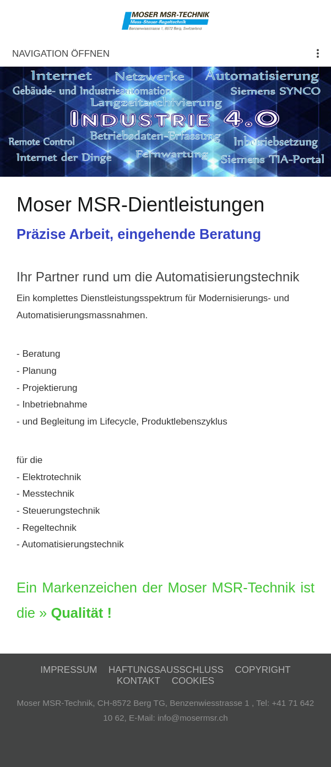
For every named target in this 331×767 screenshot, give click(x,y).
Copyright (263, 670)
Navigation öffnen (61, 53)
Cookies (193, 681)
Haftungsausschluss (166, 670)
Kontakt (138, 681)
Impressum (68, 670)
